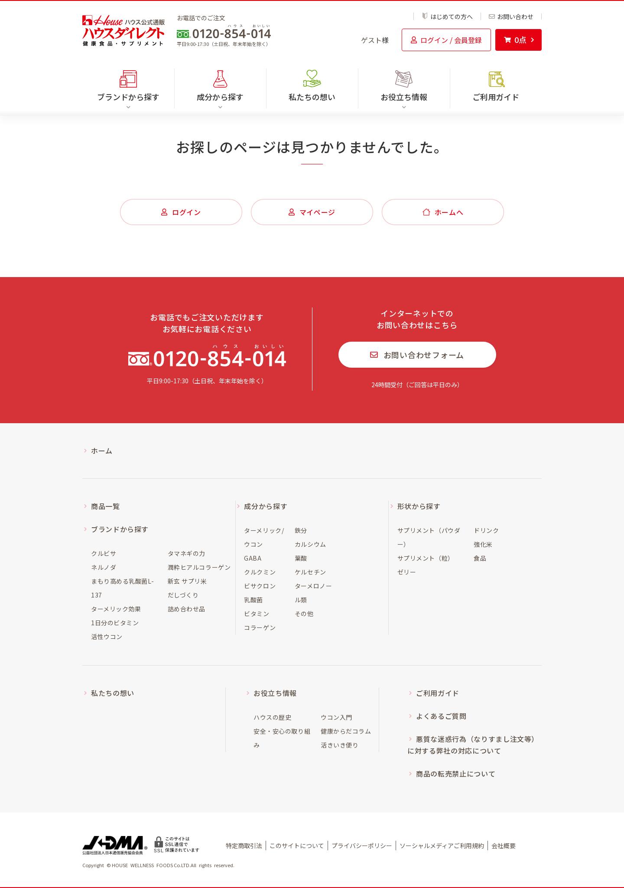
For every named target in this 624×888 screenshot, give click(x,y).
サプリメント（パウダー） (429, 537)
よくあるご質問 (441, 716)
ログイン (181, 212)
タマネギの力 (186, 553)
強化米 (483, 544)
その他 (304, 613)
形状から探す (419, 506)
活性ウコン (107, 636)
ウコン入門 (336, 717)
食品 (480, 558)
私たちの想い (312, 96)
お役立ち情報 (275, 693)
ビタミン (256, 613)
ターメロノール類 (313, 592)
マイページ (312, 212)
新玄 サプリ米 (187, 581)
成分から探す (265, 506)
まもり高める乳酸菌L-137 (122, 588)
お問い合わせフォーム (417, 354)
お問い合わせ (511, 16)
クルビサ (103, 553)
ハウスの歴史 (272, 717)
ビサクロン (260, 585)
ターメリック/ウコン (264, 537)
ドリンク (486, 530)
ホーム (102, 450)
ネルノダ (103, 567)
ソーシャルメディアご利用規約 (442, 845)
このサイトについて (297, 845)
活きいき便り (339, 745)
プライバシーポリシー (362, 845)
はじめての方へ (447, 16)
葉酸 (301, 558)
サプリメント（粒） (425, 558)
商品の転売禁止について (455, 773)
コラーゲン (260, 627)
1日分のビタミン (115, 622)
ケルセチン (310, 572)
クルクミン (260, 572)
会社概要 (503, 845)
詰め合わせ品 (186, 608)
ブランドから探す (120, 529)
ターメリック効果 (116, 608)
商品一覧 (105, 506)
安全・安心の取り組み (282, 738)
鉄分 (301, 530)
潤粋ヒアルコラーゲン (199, 567)
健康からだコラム (346, 731)
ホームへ (443, 212)
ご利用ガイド (495, 96)
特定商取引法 (244, 845)
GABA (252, 558)
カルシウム (310, 544)
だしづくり (183, 595)
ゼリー (406, 572)
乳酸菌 (253, 599)
